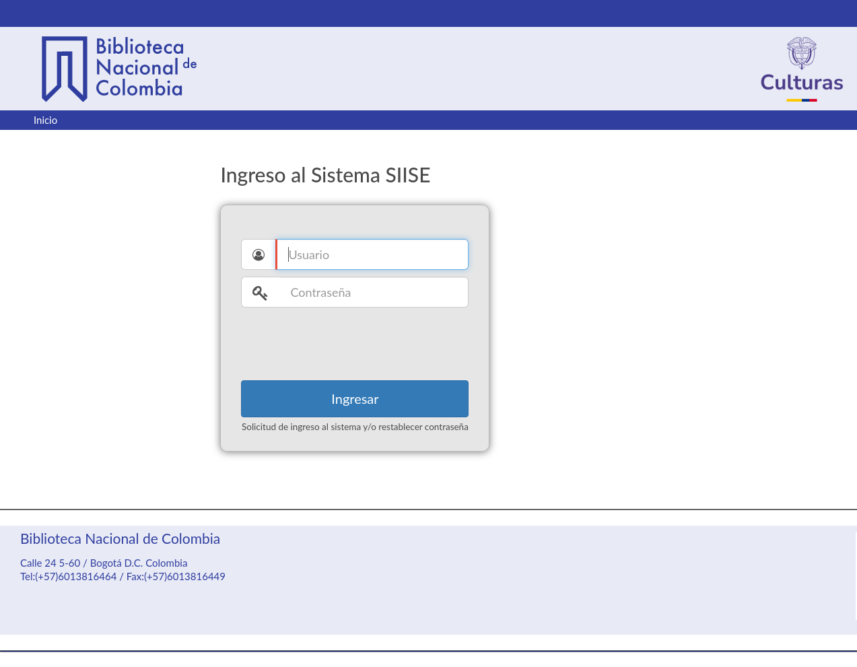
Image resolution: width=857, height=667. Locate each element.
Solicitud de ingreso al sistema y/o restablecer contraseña (355, 426)
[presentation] (343, 340)
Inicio (45, 120)
